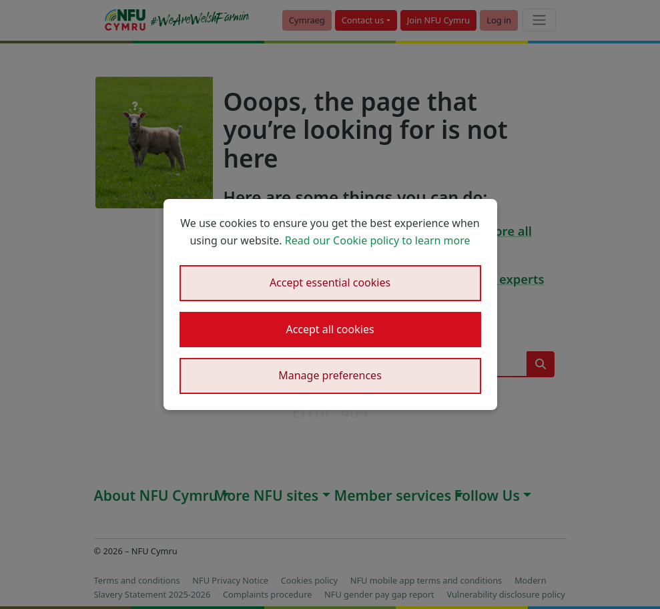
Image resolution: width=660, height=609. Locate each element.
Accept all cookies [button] (330, 329)
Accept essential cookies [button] (330, 282)
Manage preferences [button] (330, 375)
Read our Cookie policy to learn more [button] (377, 240)
